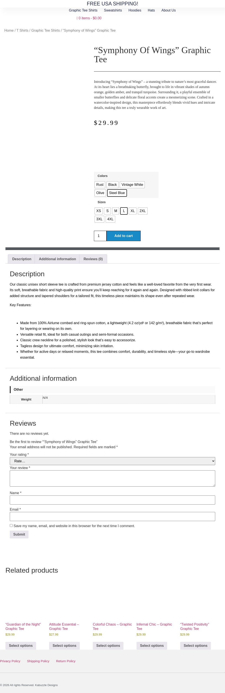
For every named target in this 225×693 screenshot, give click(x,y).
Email (15, 509)
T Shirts (22, 30)
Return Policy (65, 661)
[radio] (100, 184)
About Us (169, 10)
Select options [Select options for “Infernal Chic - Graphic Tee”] (152, 645)
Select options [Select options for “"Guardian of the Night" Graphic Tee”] (21, 645)
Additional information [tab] (57, 259)
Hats (151, 10)
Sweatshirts (113, 10)
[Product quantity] (100, 236)
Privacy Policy (10, 661)
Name (15, 493)
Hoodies (134, 10)
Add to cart (123, 236)
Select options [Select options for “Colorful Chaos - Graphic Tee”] (108, 645)
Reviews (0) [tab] (93, 259)
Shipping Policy (38, 661)
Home (9, 30)
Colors (103, 175)
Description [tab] (21, 259)
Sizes (102, 202)
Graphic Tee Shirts (83, 10)
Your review (20, 468)
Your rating (19, 454)
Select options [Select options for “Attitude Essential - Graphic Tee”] (64, 645)
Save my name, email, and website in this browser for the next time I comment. (74, 526)
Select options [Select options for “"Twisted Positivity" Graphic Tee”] (195, 645)
